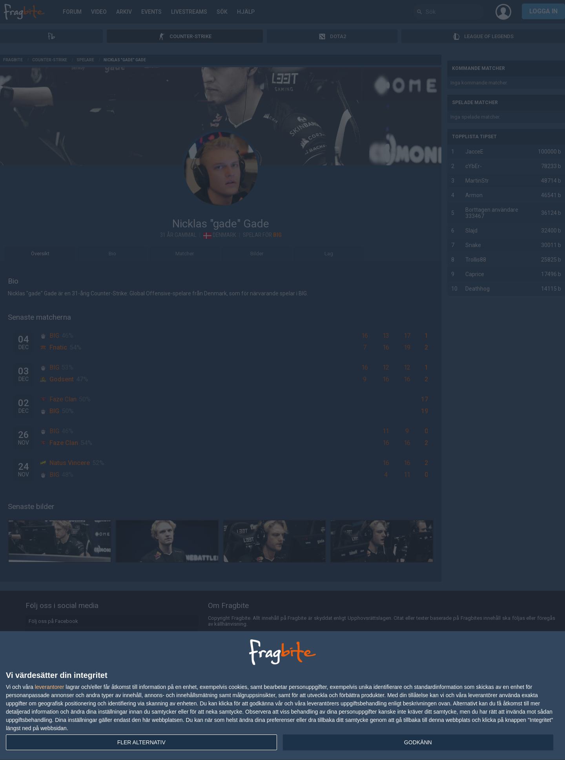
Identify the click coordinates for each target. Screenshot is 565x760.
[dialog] (282, 696)
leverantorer (49, 687)
